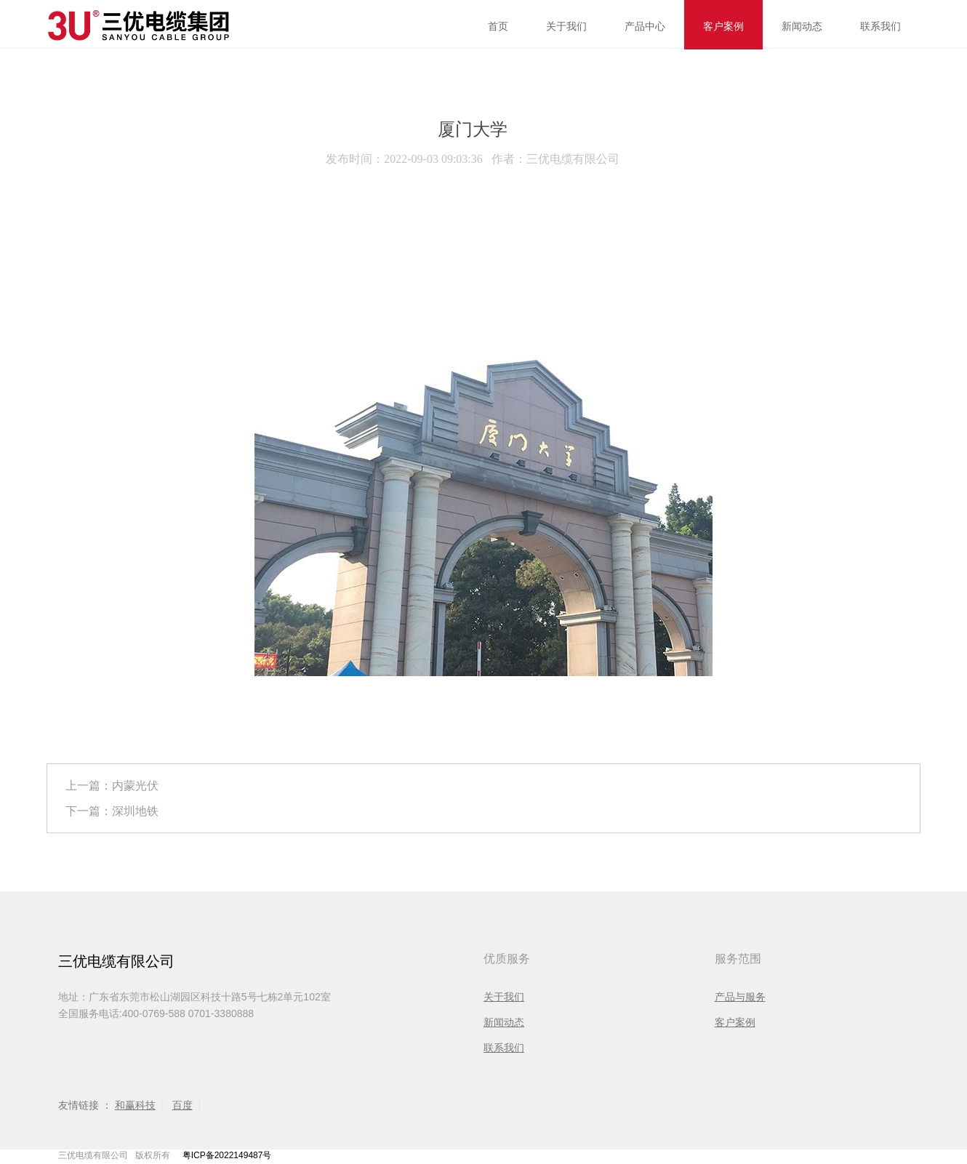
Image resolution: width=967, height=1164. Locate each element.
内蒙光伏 (135, 785)
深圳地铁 (135, 811)
